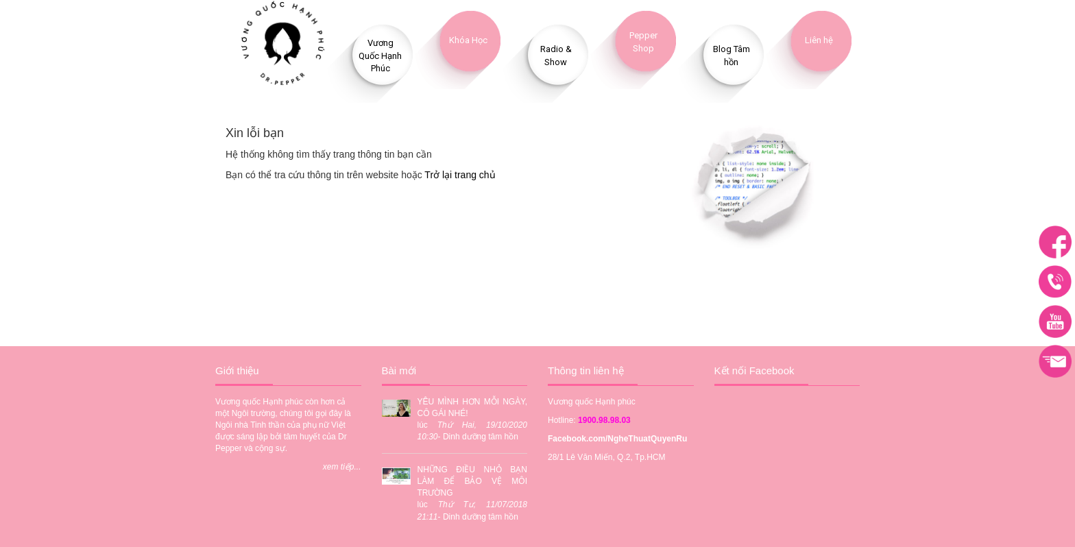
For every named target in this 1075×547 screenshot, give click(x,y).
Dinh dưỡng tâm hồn (480, 436)
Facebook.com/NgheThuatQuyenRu (617, 438)
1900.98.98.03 (604, 420)
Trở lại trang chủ (459, 174)
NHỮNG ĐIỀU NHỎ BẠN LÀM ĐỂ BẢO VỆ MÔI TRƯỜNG (473, 481)
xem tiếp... (342, 467)
